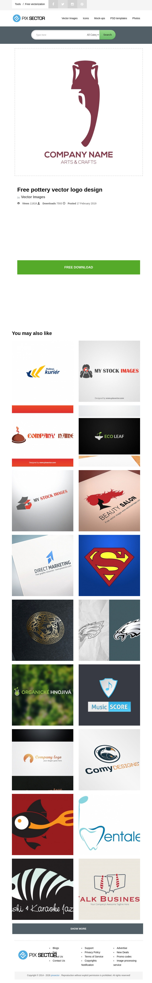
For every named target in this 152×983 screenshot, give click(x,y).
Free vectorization (35, 4)
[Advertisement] (79, 232)
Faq (55, 952)
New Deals (123, 952)
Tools (18, 4)
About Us (58, 956)
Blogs (56, 948)
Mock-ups (99, 18)
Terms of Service (94, 956)
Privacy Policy (92, 952)
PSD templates (118, 18)
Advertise (122, 948)
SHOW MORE (77, 928)
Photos (136, 18)
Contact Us (59, 960)
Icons (86, 18)
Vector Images (70, 18)
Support (89, 948)
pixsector (55, 975)
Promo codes (124, 956)
